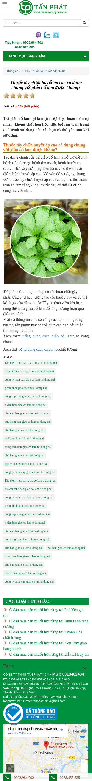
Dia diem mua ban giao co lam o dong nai (30, 480)
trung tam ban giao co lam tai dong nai (28, 447)
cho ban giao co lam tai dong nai (24, 430)
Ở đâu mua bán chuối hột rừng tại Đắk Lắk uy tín (46, 654)
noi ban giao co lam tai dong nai (24, 438)
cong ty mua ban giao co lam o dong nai (29, 497)
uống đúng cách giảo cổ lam (48, 336)
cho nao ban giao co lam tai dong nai (27, 413)
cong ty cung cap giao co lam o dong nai (29, 581)
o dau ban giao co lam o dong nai (25, 522)
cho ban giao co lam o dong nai (24, 548)
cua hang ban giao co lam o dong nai (27, 539)
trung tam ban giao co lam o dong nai (27, 556)
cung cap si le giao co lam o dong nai (27, 514)
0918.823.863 (25, 47)
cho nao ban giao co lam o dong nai (26, 531)
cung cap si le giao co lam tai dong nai (28, 396)
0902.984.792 (33, 42)
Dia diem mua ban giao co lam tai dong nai (31, 362)
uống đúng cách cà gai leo (38, 349)
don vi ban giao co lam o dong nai (25, 573)
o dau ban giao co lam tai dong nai (26, 404)
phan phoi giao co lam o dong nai (25, 505)
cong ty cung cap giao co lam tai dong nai (30, 472)
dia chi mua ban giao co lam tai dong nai (29, 371)
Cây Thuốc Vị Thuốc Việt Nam (45, 71)
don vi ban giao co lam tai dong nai (26, 463)
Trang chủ (13, 71)
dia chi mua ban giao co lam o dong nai (28, 489)
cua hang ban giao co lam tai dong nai (28, 421)
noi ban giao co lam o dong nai (66, 548)
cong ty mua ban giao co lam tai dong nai (30, 379)
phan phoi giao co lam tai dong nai (26, 388)
